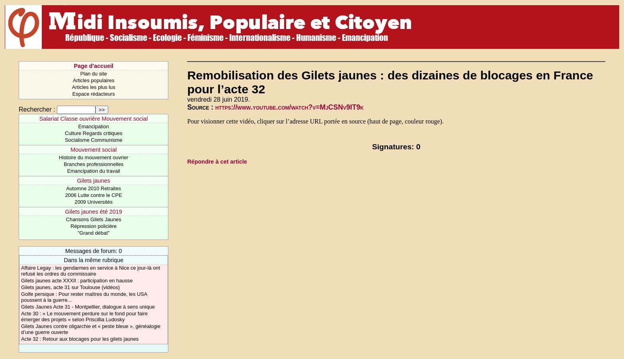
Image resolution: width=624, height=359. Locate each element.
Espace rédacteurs (93, 94)
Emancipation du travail (93, 171)
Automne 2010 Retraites (93, 188)
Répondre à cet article (217, 161)
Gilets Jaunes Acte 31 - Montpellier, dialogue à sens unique (88, 307)
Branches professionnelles (93, 164)
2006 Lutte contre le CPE (93, 195)
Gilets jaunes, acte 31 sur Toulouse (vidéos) (70, 287)
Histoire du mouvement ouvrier (93, 157)
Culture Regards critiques (93, 133)
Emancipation (93, 126)
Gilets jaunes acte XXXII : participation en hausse (77, 281)
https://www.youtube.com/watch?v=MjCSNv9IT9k (289, 107)
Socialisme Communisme (93, 140)
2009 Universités (94, 202)
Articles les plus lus (93, 87)
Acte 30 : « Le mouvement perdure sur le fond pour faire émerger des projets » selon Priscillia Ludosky (84, 316)
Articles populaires (94, 80)
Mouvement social (93, 150)
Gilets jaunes (93, 181)
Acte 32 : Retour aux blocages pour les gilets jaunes (79, 339)
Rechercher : (37, 109)
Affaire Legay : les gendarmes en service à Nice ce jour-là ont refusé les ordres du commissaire (90, 271)
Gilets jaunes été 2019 (93, 211)
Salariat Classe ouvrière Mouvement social (93, 119)
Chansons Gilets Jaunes (93, 219)
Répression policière (93, 226)
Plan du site (93, 74)
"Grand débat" (93, 233)
